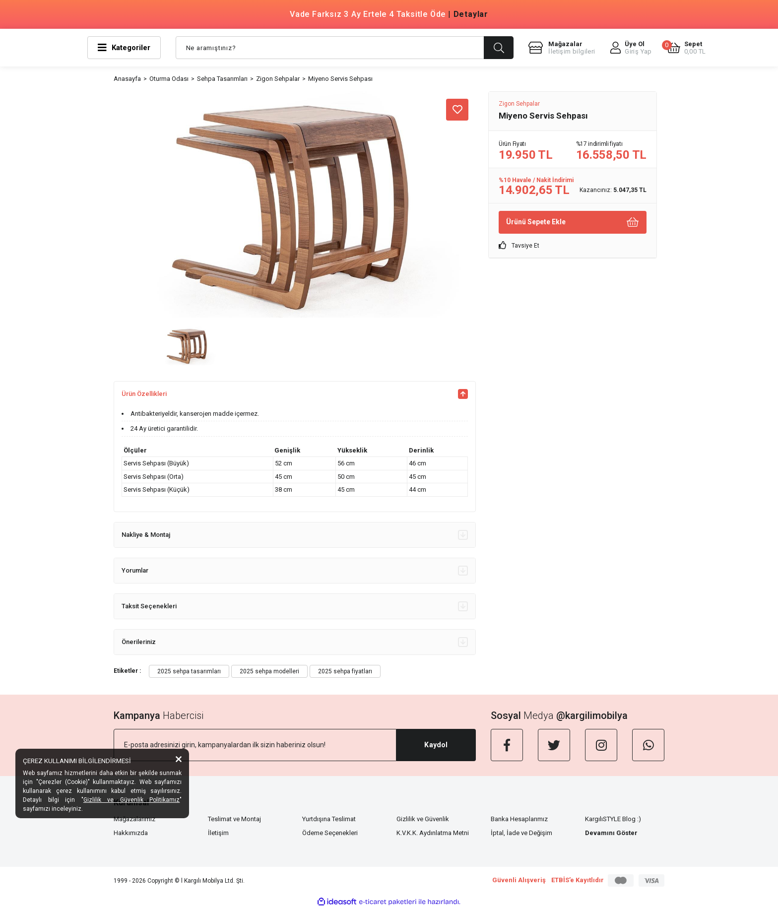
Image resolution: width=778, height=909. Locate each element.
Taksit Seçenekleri (295, 606)
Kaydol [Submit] (436, 745)
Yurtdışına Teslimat (329, 819)
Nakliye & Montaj (295, 535)
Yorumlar (295, 571)
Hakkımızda (131, 833)
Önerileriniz (295, 642)
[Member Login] (631, 47)
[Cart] (686, 47)
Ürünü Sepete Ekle (572, 222)
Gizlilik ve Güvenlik (422, 819)
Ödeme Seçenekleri (330, 833)
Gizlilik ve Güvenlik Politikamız (131, 799)
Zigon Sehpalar (519, 103)
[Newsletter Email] (255, 745)
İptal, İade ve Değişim (521, 833)
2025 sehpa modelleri (269, 671)
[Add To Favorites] (457, 110)
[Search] (345, 47)
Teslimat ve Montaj (234, 819)
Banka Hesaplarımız (519, 819)
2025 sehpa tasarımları (189, 671)
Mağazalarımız (134, 819)
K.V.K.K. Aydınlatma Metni (432, 833)
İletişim (218, 833)
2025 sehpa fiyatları (345, 671)
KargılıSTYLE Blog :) (613, 819)
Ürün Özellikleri (295, 394)
